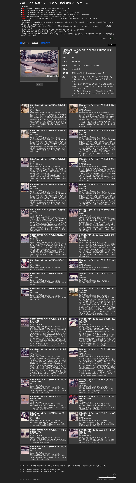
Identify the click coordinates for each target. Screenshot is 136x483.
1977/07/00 (76, 61)
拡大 (39, 84)
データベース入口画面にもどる (53, 471)
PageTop (114, 474)
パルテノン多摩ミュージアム (107, 477)
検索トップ (24, 43)
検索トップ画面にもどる (51, 469)
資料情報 (35, 43)
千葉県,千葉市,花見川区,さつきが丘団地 (85, 65)
